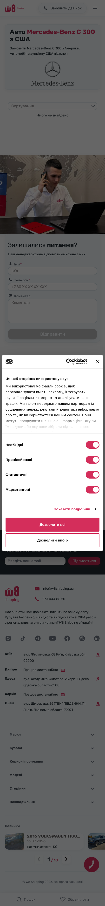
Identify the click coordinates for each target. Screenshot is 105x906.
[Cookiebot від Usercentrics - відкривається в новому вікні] (66, 361)
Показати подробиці (72, 509)
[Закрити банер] (97, 361)
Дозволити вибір (52, 540)
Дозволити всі (52, 524)
